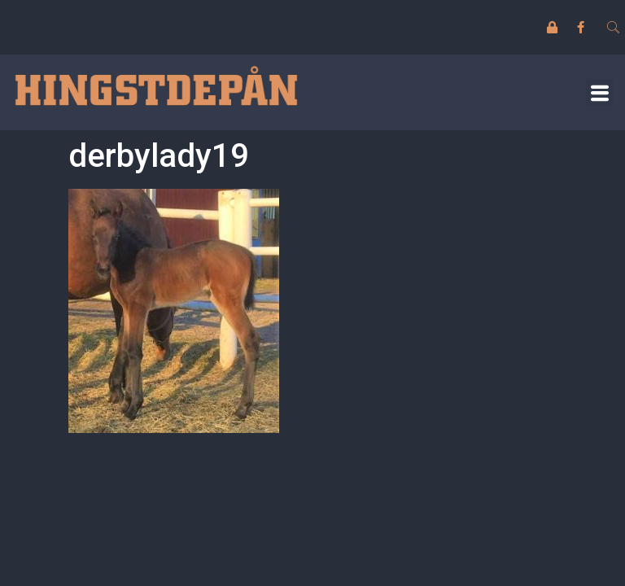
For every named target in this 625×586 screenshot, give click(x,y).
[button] (599, 92)
